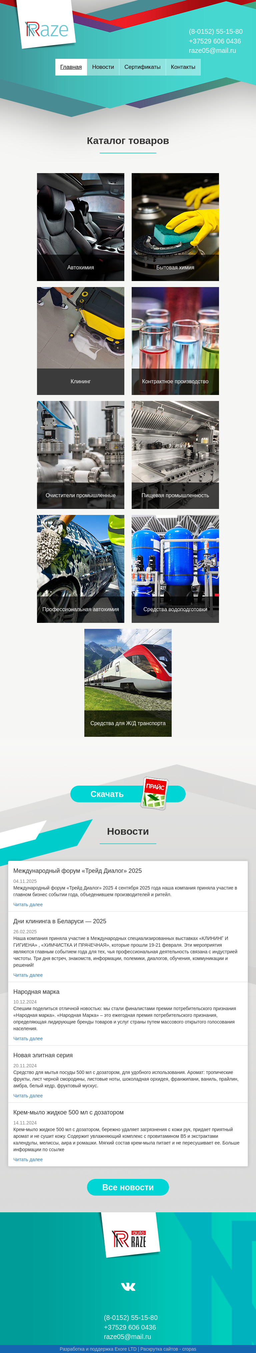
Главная (71, 67)
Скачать (131, 794)
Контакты (183, 67)
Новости (103, 67)
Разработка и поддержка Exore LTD (98, 1349)
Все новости (128, 1187)
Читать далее (28, 904)
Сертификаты (142, 67)
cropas (189, 1349)
